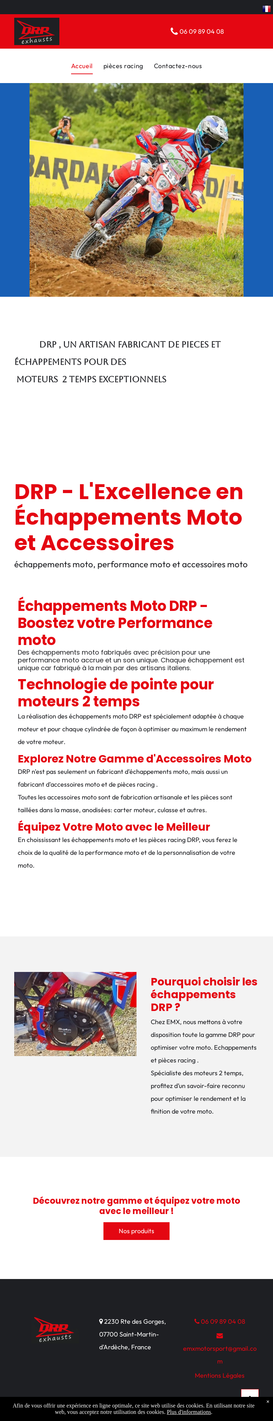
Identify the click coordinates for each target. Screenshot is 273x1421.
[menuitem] (82, 66)
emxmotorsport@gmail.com (220, 1349)
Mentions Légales (220, 1375)
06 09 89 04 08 (219, 1321)
